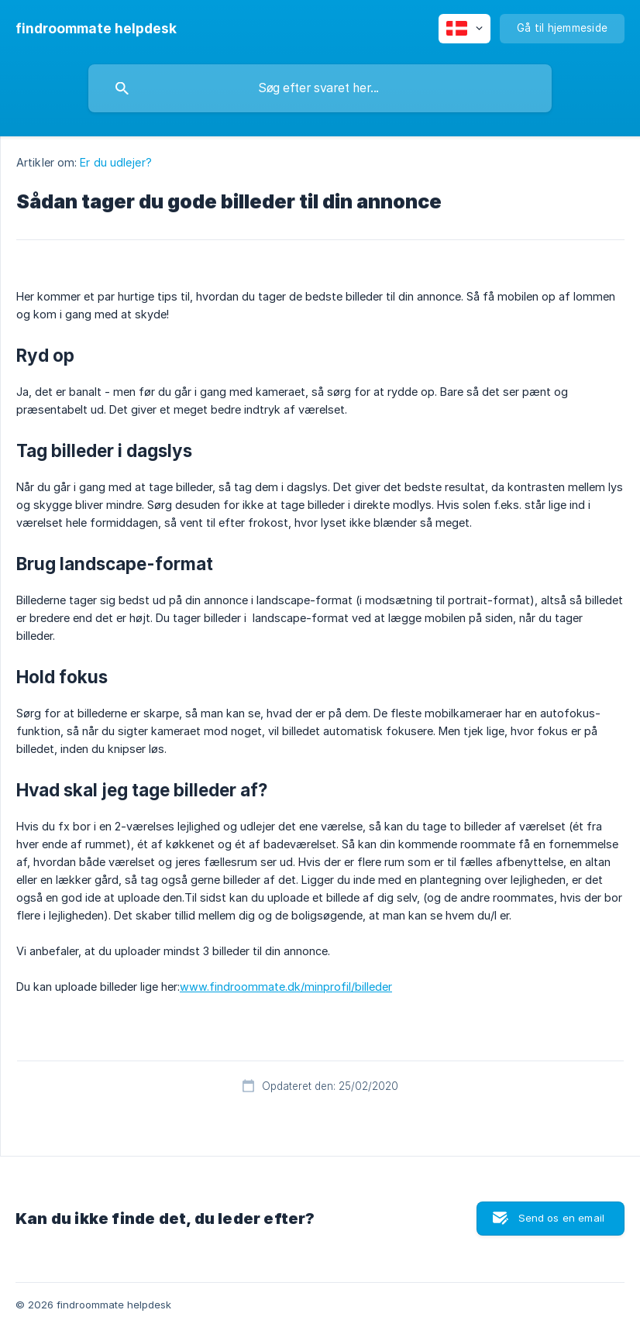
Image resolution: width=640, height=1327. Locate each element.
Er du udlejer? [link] (115, 162)
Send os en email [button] (561, 1218)
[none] (96, 28)
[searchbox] (320, 88)
